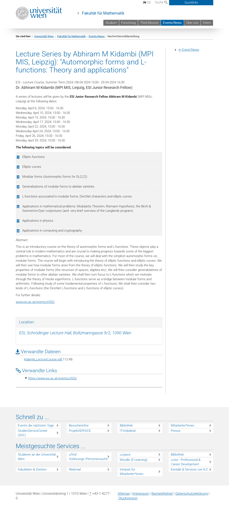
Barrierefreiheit (162, 494)
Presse (175, 431)
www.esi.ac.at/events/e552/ (35, 302)
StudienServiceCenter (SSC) (32, 433)
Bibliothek (126, 425)
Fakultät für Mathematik (103, 13)
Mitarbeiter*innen (182, 425)
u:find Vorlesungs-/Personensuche (88, 457)
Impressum (140, 494)
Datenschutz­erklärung (191, 494)
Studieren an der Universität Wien (37, 457)
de (147, 2)
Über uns (192, 23)
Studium (111, 23)
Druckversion (128, 498)
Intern (207, 23)
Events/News (172, 23)
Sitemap (124, 494)
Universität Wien (44, 36)
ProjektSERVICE (80, 431)
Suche (161, 2)
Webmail (75, 469)
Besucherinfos (79, 425)
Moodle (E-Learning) (133, 460)
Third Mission (149, 23)
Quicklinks (191, 2)
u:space (125, 454)
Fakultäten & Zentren (32, 469)
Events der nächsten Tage (36, 425)
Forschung (128, 23)
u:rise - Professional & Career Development (185, 462)
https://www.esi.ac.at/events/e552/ (52, 378)
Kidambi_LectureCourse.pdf (43, 359)
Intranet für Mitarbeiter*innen (131, 472)
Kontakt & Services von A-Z (189, 469)
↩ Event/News (189, 50)
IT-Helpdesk (128, 431)
